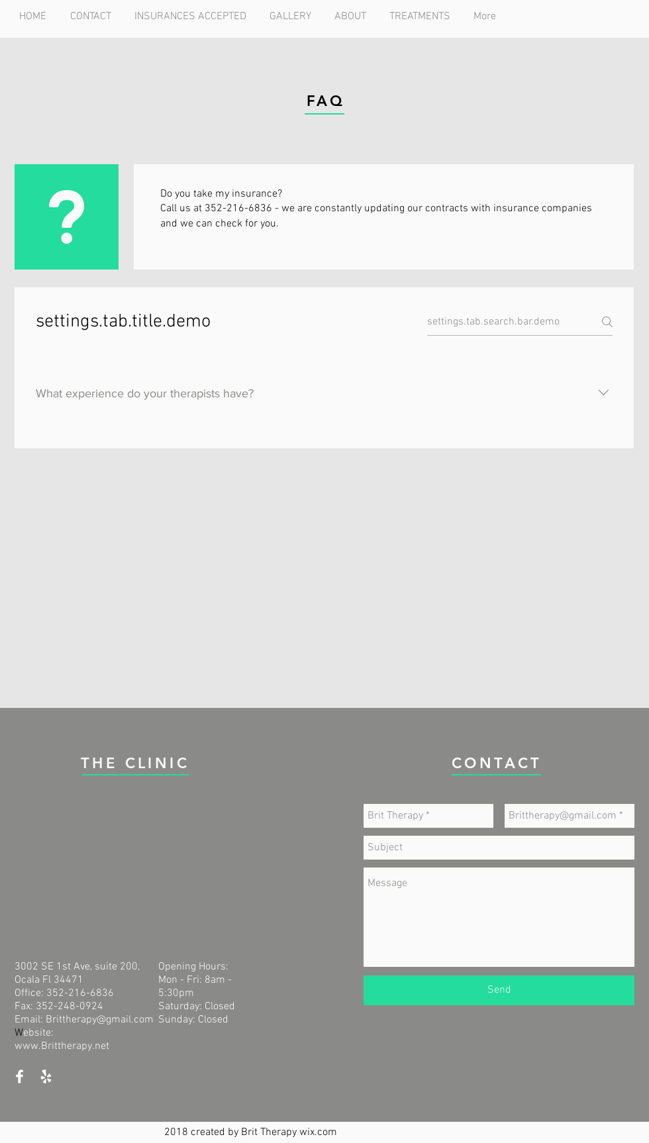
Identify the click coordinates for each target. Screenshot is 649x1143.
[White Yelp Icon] (46, 1076)
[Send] (499, 990)
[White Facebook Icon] (19, 1076)
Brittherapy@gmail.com (100, 1019)
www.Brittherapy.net (62, 1046)
